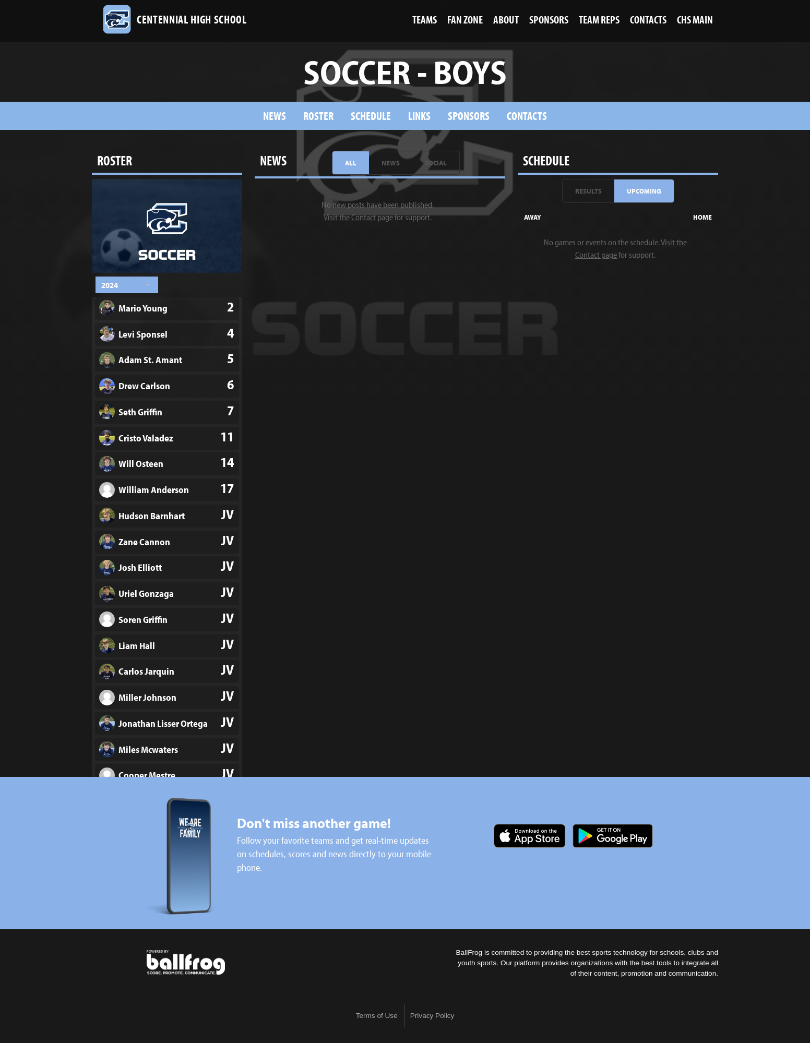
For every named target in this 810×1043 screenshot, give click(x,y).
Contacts (527, 115)
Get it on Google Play (613, 836)
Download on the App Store (530, 836)
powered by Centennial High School (186, 962)
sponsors (469, 115)
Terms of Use (377, 1016)
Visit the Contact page (358, 217)
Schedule (371, 115)
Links (419, 115)
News (274, 115)
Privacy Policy (432, 1016)
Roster (318, 115)
